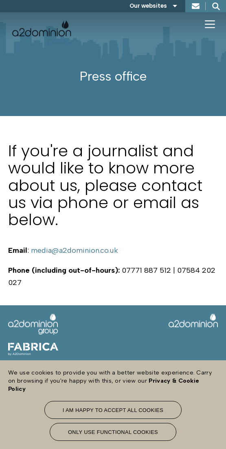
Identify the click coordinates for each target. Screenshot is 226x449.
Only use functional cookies (113, 432)
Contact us (195, 6)
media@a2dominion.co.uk (74, 250)
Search (216, 6)
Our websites (148, 6)
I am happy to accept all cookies (113, 410)
